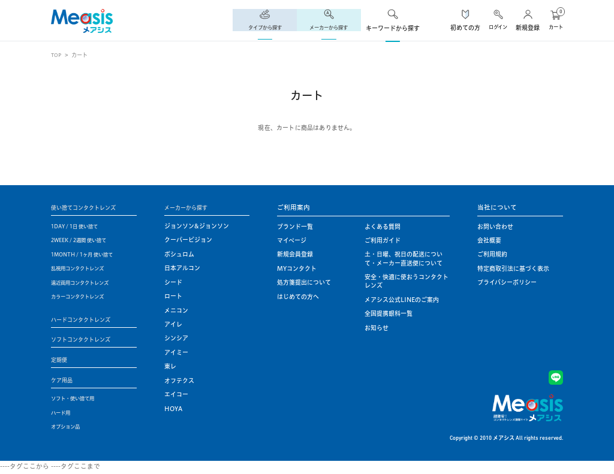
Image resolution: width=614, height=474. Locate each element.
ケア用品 (64, 382)
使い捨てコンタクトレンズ (90, 207)
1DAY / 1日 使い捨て (80, 227)
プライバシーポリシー (507, 282)
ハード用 (63, 414)
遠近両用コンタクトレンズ (87, 282)
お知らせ (377, 328)
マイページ (291, 240)
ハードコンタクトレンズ (87, 319)
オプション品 (69, 429)
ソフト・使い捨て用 (78, 400)
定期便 (61, 361)
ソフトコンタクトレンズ (87, 340)
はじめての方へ (298, 297)
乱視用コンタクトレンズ (84, 269)
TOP (57, 55)
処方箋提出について (304, 282)
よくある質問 (383, 227)
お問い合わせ (495, 227)
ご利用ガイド (383, 240)
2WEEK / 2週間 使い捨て (85, 240)
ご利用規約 (492, 254)
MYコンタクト (297, 269)
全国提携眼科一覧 (389, 314)
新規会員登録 (295, 254)
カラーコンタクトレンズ (84, 297)
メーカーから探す (190, 207)
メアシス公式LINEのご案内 (402, 300)
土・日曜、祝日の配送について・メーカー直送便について (404, 258)
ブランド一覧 (295, 227)
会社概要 (489, 240)
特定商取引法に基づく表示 (513, 269)
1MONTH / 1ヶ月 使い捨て (89, 254)
